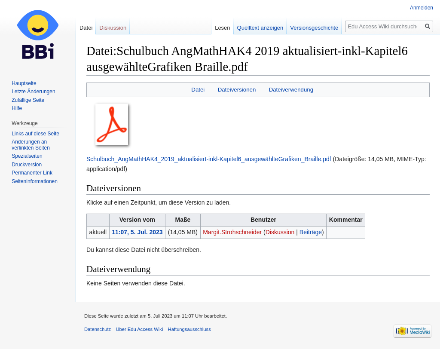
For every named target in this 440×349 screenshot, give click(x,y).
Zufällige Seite (28, 100)
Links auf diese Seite (35, 134)
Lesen (222, 27)
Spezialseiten (27, 156)
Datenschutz (97, 329)
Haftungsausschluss (189, 329)
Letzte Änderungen (33, 92)
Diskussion (280, 232)
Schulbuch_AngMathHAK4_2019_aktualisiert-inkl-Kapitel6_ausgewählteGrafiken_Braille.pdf (208, 159)
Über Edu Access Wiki (139, 329)
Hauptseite (24, 83)
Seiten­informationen (35, 181)
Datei (198, 89)
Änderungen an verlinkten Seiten (31, 145)
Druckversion (27, 165)
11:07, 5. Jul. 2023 (137, 232)
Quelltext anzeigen (260, 27)
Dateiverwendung (291, 89)
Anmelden (421, 8)
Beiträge (310, 232)
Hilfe (17, 108)
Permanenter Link (32, 173)
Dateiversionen (237, 89)
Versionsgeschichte (314, 27)
